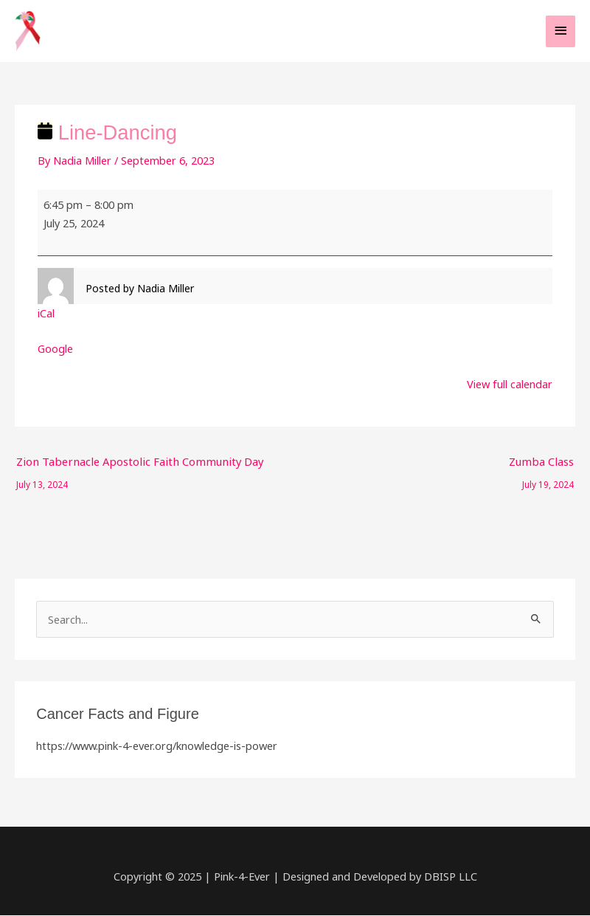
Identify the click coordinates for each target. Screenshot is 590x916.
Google (55, 349)
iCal (46, 313)
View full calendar (509, 385)
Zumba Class (542, 465)
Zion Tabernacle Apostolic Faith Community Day (134, 465)
